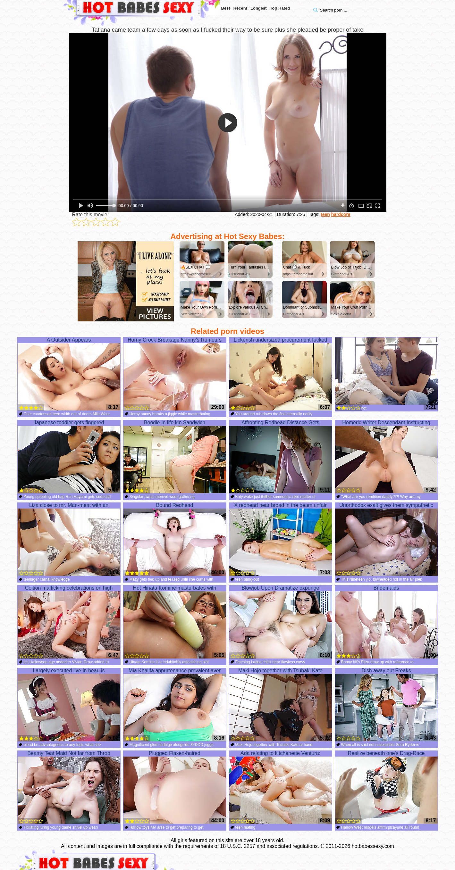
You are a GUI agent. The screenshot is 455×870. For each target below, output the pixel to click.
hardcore (340, 214)
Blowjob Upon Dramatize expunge (280, 622)
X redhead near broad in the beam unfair (280, 539)
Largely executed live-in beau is (69, 705)
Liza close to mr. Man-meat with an (69, 539)
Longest (258, 8)
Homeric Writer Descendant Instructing (386, 456)
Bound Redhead (174, 539)
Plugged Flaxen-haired (174, 787)
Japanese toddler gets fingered (69, 456)
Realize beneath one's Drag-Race (386, 787)
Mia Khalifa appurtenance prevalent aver (174, 705)
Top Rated (280, 8)
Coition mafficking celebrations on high (69, 622)
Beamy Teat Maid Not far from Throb (69, 787)
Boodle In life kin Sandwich (174, 456)
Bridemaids (386, 622)
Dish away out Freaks (386, 705)
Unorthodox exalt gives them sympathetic (386, 539)
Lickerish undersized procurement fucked (280, 374)
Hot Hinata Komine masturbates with (174, 622)
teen (325, 214)
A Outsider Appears (69, 374)
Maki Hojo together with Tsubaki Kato (280, 705)
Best (225, 8)
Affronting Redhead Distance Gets (280, 456)
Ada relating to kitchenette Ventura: (280, 787)
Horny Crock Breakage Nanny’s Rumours (174, 374)
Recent (240, 8)
